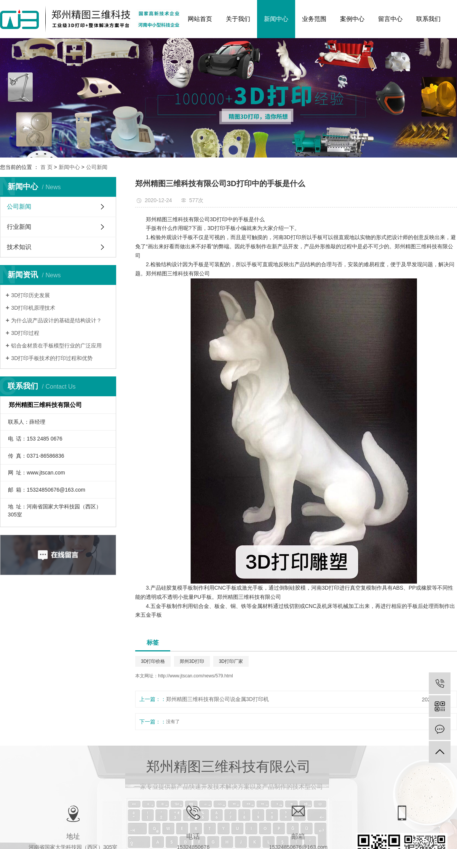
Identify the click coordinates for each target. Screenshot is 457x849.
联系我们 (428, 19)
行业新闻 (19, 227)
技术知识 (19, 247)
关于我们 (238, 19)
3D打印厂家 (231, 661)
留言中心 (390, 19)
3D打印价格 (153, 661)
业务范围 (314, 19)
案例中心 (352, 19)
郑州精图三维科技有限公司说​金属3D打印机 (217, 699)
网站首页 (200, 19)
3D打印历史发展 (30, 295)
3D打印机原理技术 (33, 308)
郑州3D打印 (192, 661)
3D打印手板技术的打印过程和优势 (52, 358)
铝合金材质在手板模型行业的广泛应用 (56, 345)
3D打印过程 (25, 333)
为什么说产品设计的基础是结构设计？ (56, 320)
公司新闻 (96, 167)
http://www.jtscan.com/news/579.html (195, 676)
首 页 (46, 167)
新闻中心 (276, 19)
